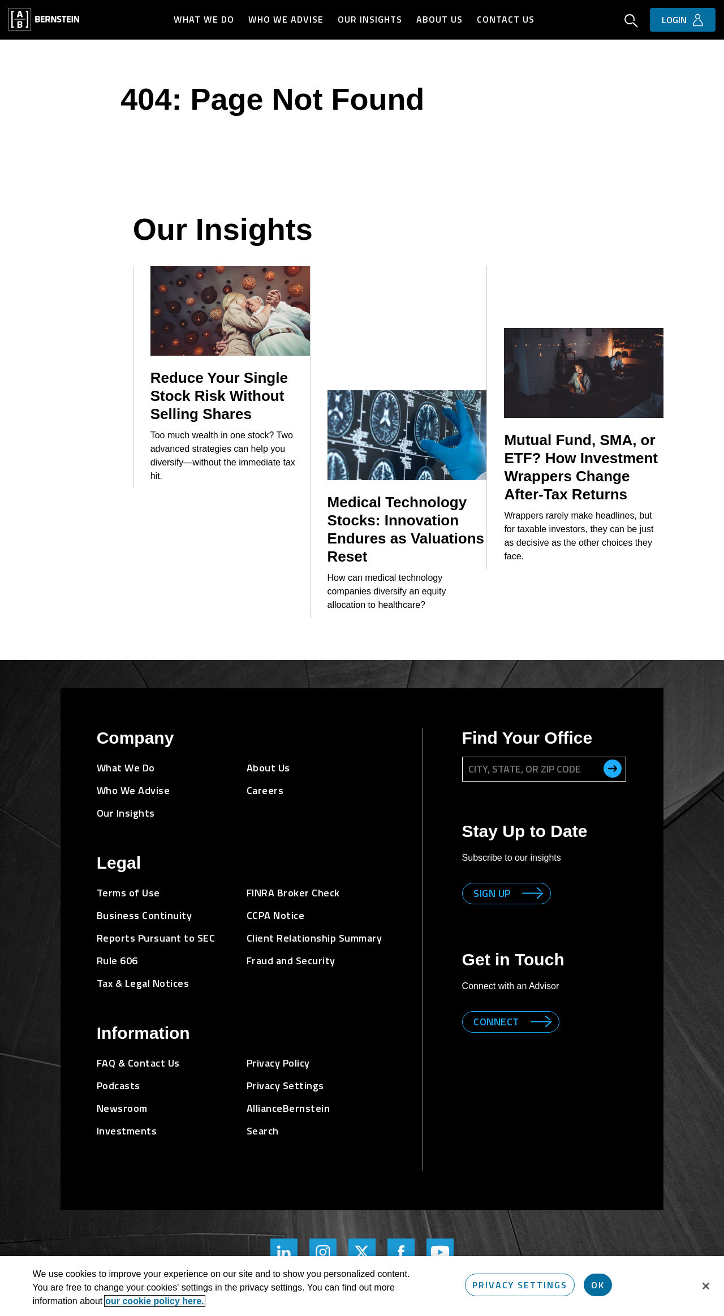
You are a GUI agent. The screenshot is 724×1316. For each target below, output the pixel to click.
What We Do (204, 19)
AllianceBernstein (288, 1108)
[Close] (705, 1286)
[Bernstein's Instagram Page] (323, 1252)
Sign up (492, 893)
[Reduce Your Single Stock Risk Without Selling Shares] (230, 311)
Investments (127, 1130)
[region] (362, 1286)
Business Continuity (144, 915)
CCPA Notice (276, 915)
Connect (497, 1021)
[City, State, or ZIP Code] (544, 769)
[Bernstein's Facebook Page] (401, 1252)
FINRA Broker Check (293, 892)
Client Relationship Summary (314, 938)
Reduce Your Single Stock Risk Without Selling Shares (219, 395)
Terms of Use (128, 892)
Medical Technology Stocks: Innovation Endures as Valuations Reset (405, 529)
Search (263, 1130)
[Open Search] (631, 22)
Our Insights (370, 19)
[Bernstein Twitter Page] (362, 1252)
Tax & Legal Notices (143, 983)
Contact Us (506, 19)
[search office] (613, 769)
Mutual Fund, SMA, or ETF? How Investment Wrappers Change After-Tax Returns (581, 467)
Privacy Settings (285, 1085)
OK (598, 1285)
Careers (265, 790)
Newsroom (122, 1108)
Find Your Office (527, 737)
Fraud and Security (291, 960)
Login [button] (674, 20)
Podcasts (118, 1085)
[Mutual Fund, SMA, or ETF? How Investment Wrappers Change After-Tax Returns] (583, 373)
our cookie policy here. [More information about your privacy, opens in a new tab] (154, 1301)
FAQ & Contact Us (138, 1063)
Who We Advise (286, 19)
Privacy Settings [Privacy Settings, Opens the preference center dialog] (519, 1285)
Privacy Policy (278, 1063)
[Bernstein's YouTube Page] (440, 1252)
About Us (440, 19)
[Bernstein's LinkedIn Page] (284, 1252)
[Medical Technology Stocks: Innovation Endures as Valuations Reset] (407, 435)
